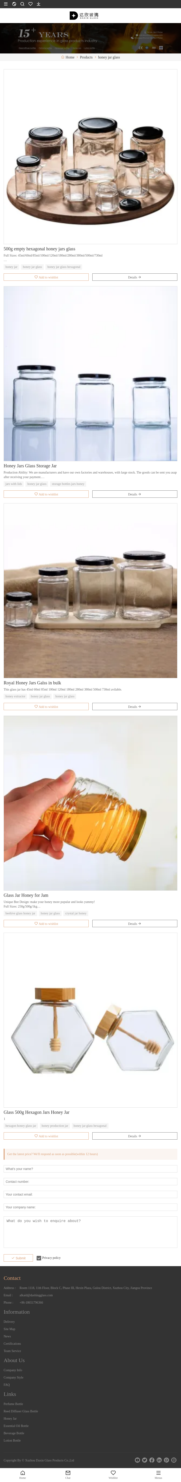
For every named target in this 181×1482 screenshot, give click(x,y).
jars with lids (13, 484)
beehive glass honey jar (20, 913)
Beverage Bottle (14, 1433)
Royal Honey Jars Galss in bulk (32, 682)
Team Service (12, 1351)
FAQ (7, 1385)
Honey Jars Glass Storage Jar (30, 465)
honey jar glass (32, 267)
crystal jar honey (75, 913)
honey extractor (15, 696)
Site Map (9, 1329)
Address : (10, 1288)
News (7, 1336)
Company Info (13, 1370)
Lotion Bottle (12, 1440)
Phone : (8, 1302)
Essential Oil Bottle (16, 1426)
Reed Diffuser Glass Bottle (21, 1411)
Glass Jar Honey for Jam (26, 895)
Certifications (12, 1343)
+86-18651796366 (31, 1302)
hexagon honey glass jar (20, 1125)
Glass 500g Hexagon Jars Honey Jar (36, 1112)
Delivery (9, 1321)
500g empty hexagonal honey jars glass (39, 248)
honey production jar (55, 1125)
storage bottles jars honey (68, 484)
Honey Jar (10, 1418)
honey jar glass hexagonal (63, 267)
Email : (8, 1295)
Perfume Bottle (13, 1404)
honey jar (11, 267)
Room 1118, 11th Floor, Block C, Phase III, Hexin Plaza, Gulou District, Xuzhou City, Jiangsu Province (86, 1288)
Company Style (13, 1377)
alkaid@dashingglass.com (36, 1295)
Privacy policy (51, 1258)
